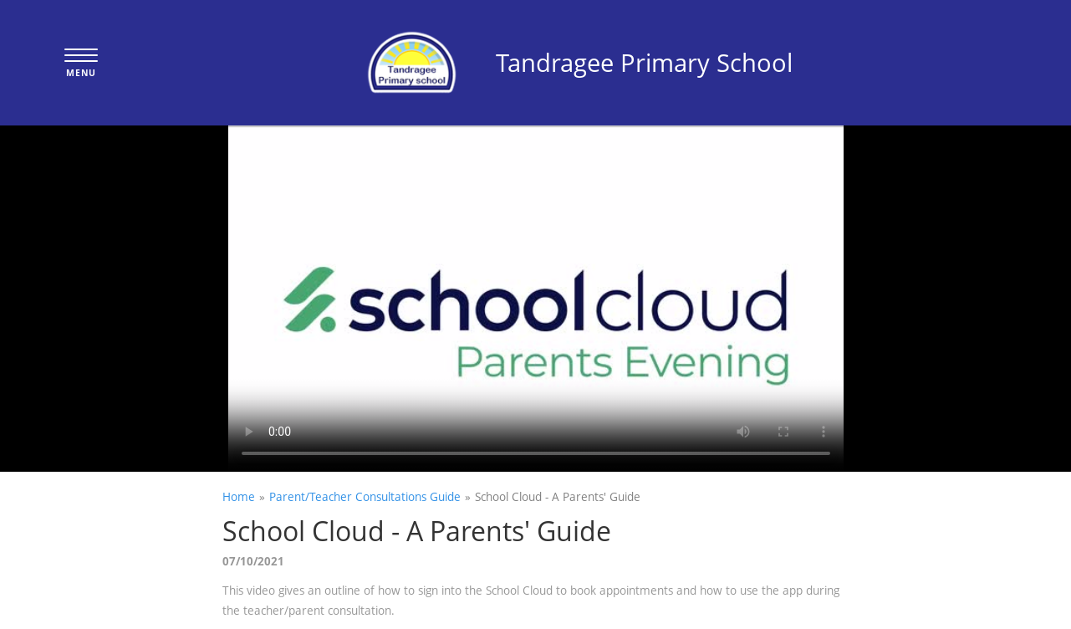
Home (238, 496)
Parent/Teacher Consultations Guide (365, 496)
